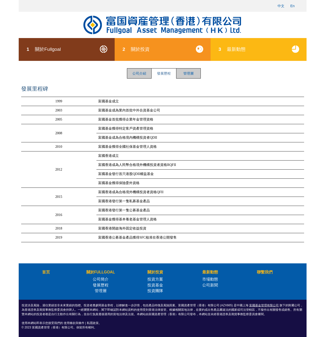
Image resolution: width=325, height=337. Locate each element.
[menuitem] (67, 49)
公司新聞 (210, 285)
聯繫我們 (265, 272)
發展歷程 (100, 285)
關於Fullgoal (70, 49)
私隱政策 (93, 323)
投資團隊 (155, 291)
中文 (281, 6)
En (292, 6)
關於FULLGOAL (100, 272)
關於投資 (166, 49)
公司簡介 (100, 279)
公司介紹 (139, 73)
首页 (46, 272)
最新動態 (262, 49)
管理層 (188, 73)
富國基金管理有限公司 (264, 305)
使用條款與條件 (74, 323)
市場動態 (210, 279)
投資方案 (155, 279)
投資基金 (155, 285)
